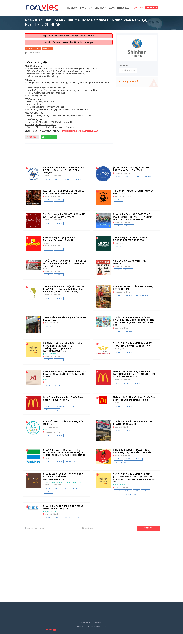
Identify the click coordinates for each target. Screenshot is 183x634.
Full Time (29, 48)
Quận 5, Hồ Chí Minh (34, 53)
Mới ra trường (47, 48)
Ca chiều (48, 179)
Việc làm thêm (86, 623)
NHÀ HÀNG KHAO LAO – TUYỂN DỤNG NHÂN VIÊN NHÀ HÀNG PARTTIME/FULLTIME (63, 476)
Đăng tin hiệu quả (119, 8)
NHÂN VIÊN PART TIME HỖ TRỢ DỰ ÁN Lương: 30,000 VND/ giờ (63, 507)
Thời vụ (138, 459)
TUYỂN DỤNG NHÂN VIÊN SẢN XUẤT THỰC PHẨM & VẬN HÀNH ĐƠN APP (132, 344)
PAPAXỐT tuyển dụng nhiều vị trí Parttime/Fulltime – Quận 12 (61, 238)
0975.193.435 (101, 626)
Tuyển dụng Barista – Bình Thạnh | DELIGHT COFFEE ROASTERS (131, 238)
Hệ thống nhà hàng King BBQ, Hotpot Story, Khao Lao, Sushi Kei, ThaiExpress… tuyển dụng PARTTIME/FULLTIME (63, 347)
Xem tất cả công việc (128, 70)
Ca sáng (57, 179)
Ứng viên (99, 8)
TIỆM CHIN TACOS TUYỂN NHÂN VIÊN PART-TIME (133, 192)
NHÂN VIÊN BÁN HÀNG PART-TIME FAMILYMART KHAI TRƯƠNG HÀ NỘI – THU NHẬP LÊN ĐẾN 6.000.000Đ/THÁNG (64, 452)
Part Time (78, 179)
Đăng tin (85, 8)
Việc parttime (97, 623)
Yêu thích (32, 137)
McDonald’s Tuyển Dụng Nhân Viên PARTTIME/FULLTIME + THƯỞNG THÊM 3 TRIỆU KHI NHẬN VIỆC (134, 374)
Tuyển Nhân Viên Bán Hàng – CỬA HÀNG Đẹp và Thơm (64, 318)
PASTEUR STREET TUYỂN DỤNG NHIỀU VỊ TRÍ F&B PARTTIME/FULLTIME (63, 192)
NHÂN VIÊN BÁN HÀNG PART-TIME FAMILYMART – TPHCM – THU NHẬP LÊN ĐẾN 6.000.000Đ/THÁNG (132, 217)
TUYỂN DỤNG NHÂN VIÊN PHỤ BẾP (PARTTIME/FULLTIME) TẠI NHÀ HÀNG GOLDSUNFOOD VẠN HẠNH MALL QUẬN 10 (134, 478)
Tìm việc (71, 8)
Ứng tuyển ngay (48, 137)
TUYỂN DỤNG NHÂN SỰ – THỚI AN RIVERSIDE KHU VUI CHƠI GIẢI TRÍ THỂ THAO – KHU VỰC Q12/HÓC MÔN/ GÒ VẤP (133, 321)
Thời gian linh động (142, 295)
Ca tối (117, 383)
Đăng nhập (151, 8)
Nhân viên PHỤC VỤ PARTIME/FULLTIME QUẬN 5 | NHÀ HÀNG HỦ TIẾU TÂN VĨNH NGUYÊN (64, 374)
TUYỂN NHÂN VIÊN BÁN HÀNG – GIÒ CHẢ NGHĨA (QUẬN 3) (132, 422)
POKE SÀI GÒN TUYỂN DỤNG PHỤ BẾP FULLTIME (63, 422)
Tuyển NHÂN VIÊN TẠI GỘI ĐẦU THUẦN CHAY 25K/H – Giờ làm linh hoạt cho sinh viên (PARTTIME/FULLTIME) (63, 289)
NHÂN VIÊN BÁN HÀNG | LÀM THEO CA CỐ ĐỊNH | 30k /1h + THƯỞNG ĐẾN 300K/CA (63, 170)
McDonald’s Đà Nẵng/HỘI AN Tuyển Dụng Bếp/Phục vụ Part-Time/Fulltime (134, 398)
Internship (37, 48)
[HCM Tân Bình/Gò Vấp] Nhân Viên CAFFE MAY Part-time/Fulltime (131, 168)
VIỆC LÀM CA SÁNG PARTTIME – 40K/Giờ (130, 262)
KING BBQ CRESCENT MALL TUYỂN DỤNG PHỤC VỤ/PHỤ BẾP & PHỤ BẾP (132, 451)
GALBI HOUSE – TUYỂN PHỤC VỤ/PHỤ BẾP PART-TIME (133, 287)
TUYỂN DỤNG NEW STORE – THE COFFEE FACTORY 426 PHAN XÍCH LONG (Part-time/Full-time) (64, 263)
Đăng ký (139, 8)
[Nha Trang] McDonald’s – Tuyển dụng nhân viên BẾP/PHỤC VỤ (63, 398)
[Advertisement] (91, 155)
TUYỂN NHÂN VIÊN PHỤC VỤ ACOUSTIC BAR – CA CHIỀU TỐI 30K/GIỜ (64, 215)
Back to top (50, 630)
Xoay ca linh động (71, 461)
